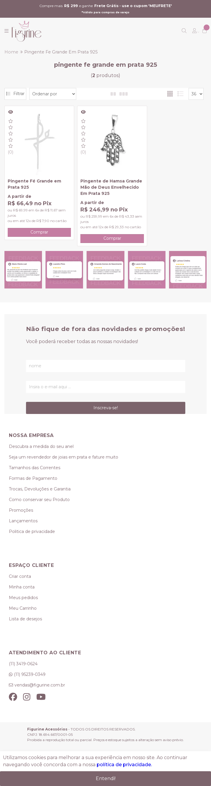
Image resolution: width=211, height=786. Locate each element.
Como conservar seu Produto (39, 505)
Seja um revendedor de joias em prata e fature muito (63, 463)
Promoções (21, 516)
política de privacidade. (124, 764)
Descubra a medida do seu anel (41, 452)
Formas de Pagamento (33, 484)
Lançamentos (23, 527)
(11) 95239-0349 (30, 680)
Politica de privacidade (32, 537)
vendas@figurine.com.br (39, 691)
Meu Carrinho (23, 614)
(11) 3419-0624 (23, 669)
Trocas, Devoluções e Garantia (40, 495)
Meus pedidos (23, 603)
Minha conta (22, 593)
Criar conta (20, 582)
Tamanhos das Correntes (34, 474)
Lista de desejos (25, 625)
